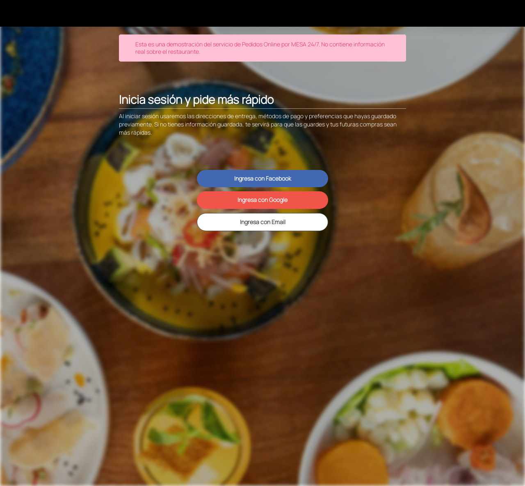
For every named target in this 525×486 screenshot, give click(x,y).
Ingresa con (262, 178)
